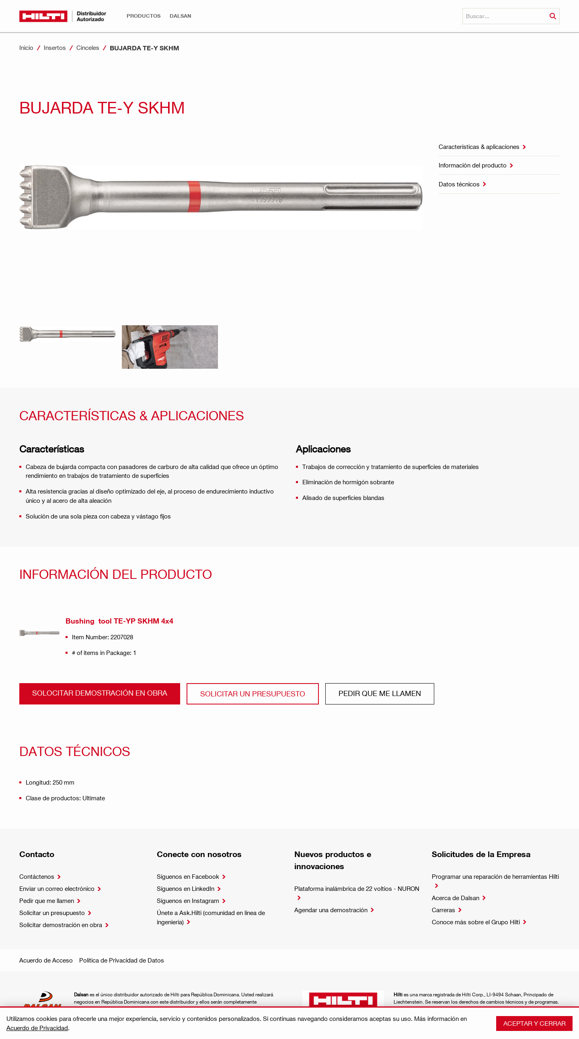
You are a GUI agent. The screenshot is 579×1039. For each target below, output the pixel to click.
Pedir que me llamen (380, 693)
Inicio (26, 47)
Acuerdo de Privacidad (37, 1027)
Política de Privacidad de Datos (121, 960)
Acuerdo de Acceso (46, 960)
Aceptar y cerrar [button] (534, 1023)
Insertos (55, 47)
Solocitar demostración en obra (99, 692)
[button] (143, 16)
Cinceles (87, 47)
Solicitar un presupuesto (252, 693)
